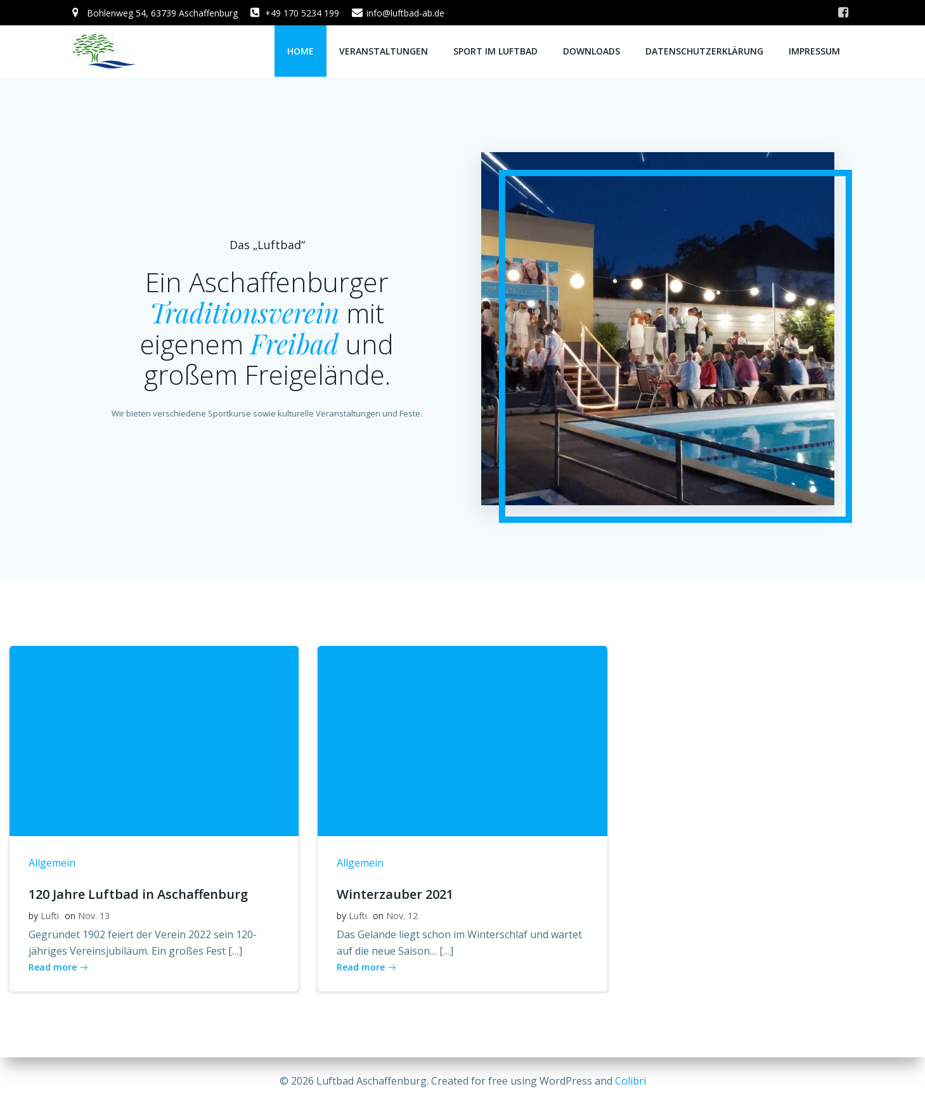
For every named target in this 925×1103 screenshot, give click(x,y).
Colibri (630, 1081)
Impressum (815, 51)
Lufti (50, 918)
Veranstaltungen (384, 51)
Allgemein (52, 865)
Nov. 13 (94, 918)
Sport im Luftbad (496, 51)
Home (301, 51)
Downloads (592, 51)
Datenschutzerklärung (705, 51)
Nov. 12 (402, 918)
